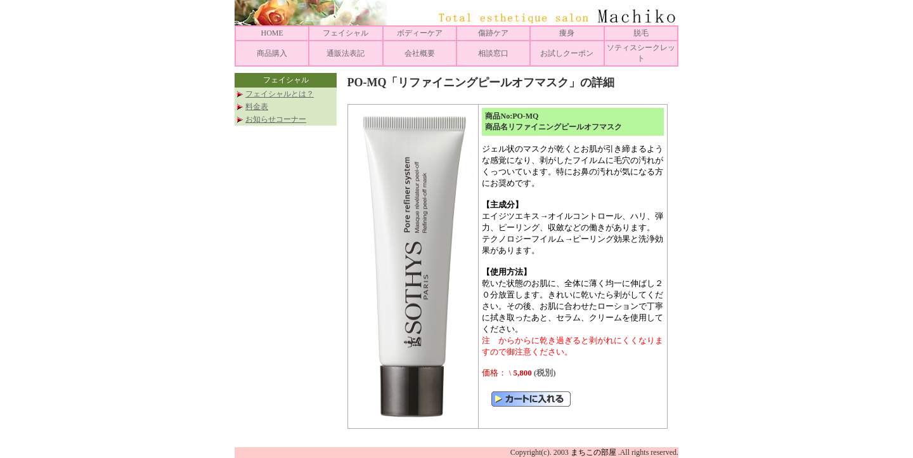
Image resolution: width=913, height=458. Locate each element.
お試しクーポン (566, 53)
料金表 (256, 106)
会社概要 (420, 53)
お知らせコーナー (275, 119)
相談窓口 (493, 53)
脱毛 (641, 33)
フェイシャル (345, 33)
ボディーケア (420, 33)
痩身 (566, 33)
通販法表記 (346, 53)
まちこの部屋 (593, 452)
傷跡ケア (493, 33)
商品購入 (272, 53)
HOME (272, 33)
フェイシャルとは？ (279, 93)
